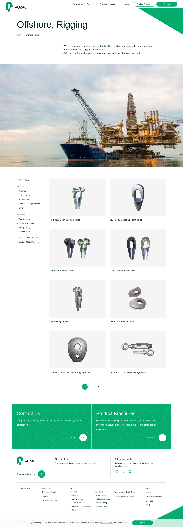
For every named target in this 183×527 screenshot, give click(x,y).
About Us (114, 4)
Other (21, 208)
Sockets (22, 191)
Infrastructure (24, 232)
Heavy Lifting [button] (101, 503)
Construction (24, 219)
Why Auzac (78, 4)
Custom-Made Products (29, 242)
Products (90, 4)
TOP (19, 35)
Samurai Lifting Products (29, 204)
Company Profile (49, 492)
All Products (24, 180)
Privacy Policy (107, 523)
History (45, 496)
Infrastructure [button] (101, 506)
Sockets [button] (75, 495)
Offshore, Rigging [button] (103, 499)
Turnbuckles (24, 200)
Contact (149, 501)
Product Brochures (154, 497)
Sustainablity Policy (50, 500)
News (126, 4)
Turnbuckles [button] (76, 503)
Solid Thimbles (25, 195)
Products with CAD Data (29, 237)
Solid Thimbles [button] (77, 499)
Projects (103, 4)
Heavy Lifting (24, 228)
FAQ (148, 505)
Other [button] (74, 510)
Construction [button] (101, 495)
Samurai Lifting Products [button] (81, 506)
